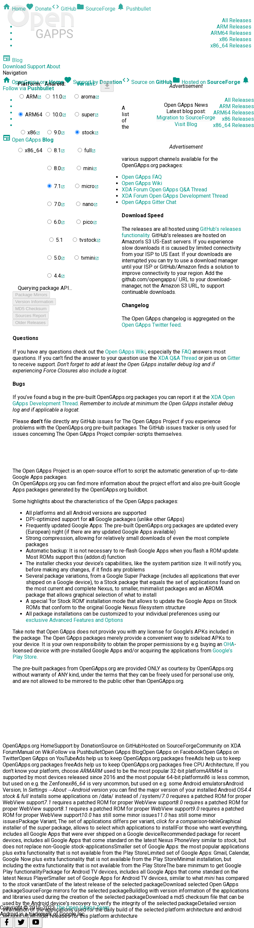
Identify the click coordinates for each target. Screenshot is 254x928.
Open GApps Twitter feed (151, 325)
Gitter (234, 358)
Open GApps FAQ (142, 177)
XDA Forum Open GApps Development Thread (175, 196)
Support (36, 66)
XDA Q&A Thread (177, 358)
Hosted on (206, 82)
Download (14, 66)
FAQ (186, 352)
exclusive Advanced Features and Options (74, 620)
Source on (147, 82)
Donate (39, 9)
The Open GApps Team (82, 907)
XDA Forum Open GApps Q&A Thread (164, 189)
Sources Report (30, 315)
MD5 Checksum (31, 308)
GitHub (64, 9)
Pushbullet (134, 9)
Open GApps (28, 140)
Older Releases (30, 322)
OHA (229, 644)
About (53, 66)
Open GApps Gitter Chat (149, 202)
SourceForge (95, 9)
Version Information (34, 301)
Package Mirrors (31, 294)
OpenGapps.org (33, 82)
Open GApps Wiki (142, 183)
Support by (93, 82)
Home (14, 9)
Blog (12, 60)
